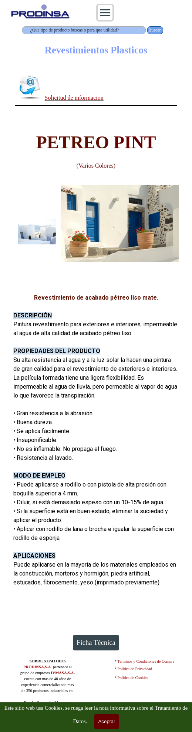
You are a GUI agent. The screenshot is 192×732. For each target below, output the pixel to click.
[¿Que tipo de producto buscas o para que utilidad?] (84, 30)
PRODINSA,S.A (37, 667)
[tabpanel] (96, 88)
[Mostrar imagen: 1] (37, 231)
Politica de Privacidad (135, 669)
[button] (30, 86)
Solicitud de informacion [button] (74, 98)
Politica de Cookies (133, 678)
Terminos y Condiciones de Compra (146, 661)
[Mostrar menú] (105, 13)
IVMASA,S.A (62, 673)
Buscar (154, 30)
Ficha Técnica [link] (96, 642)
